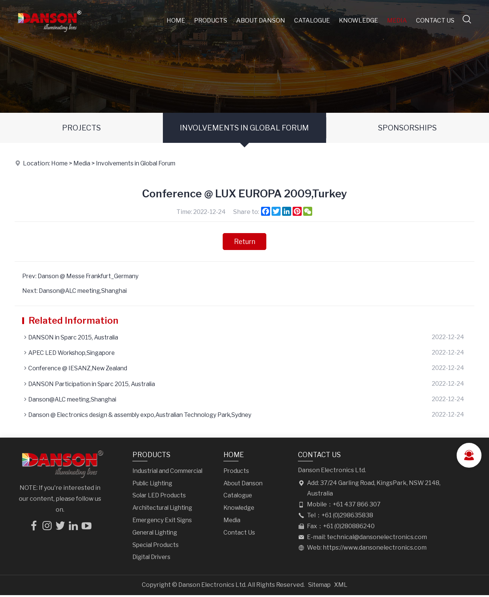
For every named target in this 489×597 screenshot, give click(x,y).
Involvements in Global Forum (244, 127)
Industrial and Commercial (169, 472)
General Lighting (156, 534)
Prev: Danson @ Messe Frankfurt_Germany (83, 276)
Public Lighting (154, 485)
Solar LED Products (160, 497)
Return (244, 241)
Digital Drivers (152, 559)
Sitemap (319, 587)
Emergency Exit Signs (163, 522)
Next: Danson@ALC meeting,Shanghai (77, 291)
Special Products (156, 546)
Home (176, 20)
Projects (81, 127)
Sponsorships (407, 127)
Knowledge (358, 20)
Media (397, 20)
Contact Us (435, 20)
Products (211, 20)
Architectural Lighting (164, 510)
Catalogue (312, 20)
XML (341, 587)
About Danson (261, 20)
